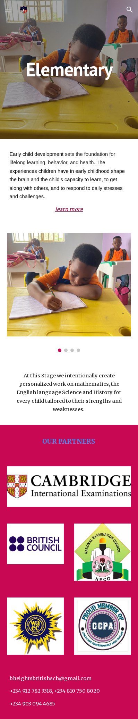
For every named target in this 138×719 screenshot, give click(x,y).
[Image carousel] (69, 292)
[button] (8, 9)
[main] (69, 69)
